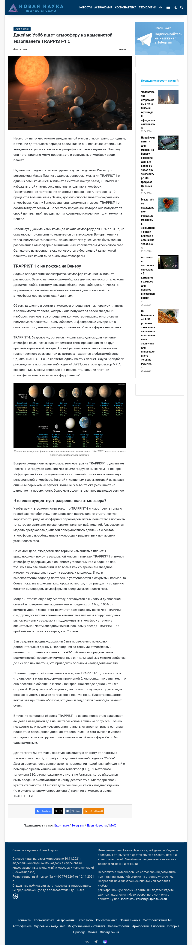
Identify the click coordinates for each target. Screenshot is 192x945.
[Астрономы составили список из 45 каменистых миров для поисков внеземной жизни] (168, 262)
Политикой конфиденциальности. (144, 899)
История (173, 926)
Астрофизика (22, 926)
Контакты (24, 920)
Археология (140, 926)
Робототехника (106, 920)
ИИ (161, 7)
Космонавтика (125, 7)
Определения (109, 932)
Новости (85, 7)
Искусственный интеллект (86, 926)
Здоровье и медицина (49, 926)
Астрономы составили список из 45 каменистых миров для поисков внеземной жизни (148, 277)
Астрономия (103, 7)
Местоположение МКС (159, 920)
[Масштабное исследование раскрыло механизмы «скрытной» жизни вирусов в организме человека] (168, 204)
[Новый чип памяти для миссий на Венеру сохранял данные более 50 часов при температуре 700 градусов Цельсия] (168, 143)
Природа (79, 932)
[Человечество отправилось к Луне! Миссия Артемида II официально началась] (168, 97)
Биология (158, 926)
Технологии (147, 7)
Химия (92, 932)
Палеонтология (119, 926)
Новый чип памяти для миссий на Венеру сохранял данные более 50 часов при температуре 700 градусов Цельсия (148, 162)
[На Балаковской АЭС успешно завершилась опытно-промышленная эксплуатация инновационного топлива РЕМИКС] (168, 316)
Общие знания (130, 920)
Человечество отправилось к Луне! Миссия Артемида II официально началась (148, 108)
